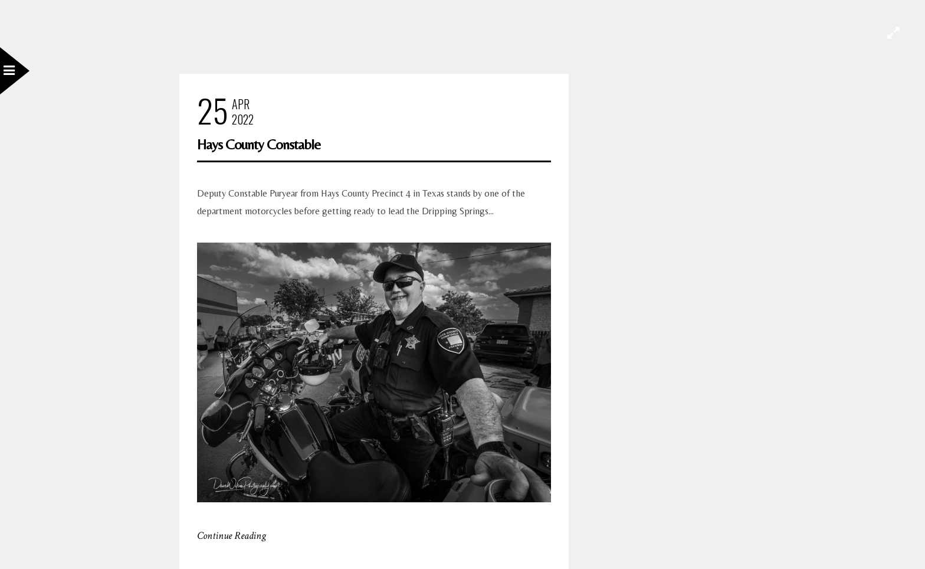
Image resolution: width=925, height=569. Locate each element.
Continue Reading (231, 535)
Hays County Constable (258, 144)
